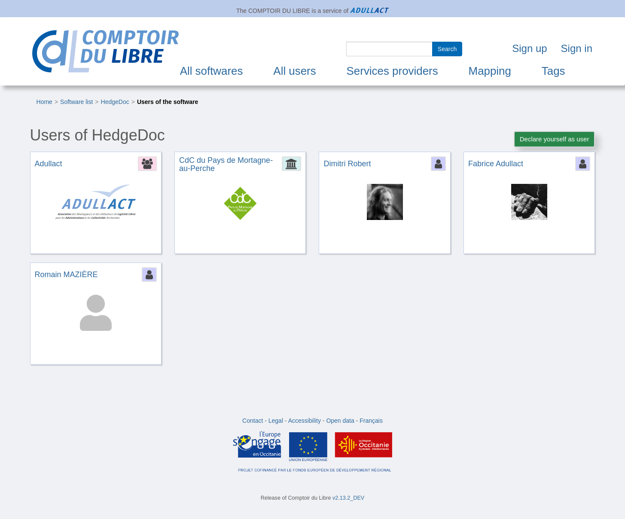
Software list (76, 101)
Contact (252, 420)
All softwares (211, 71)
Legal (275, 420)
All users (294, 71)
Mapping (490, 71)
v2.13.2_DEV (348, 498)
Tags (553, 71)
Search (447, 49)
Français (371, 420)
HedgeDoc (115, 101)
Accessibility (304, 420)
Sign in (576, 48)
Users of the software (167, 101)
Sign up (529, 48)
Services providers (392, 71)
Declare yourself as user (554, 139)
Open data (340, 420)
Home (44, 101)
